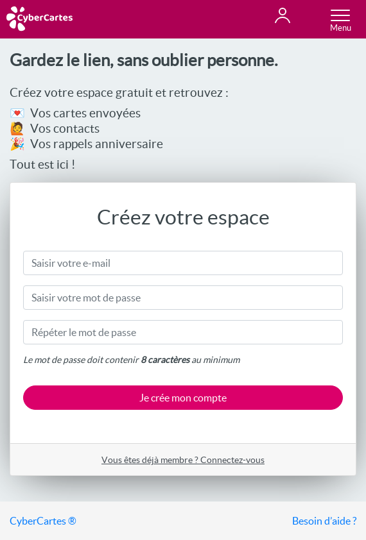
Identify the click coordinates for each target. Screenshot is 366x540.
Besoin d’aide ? (324, 521)
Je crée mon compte (183, 397)
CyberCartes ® (43, 521)
